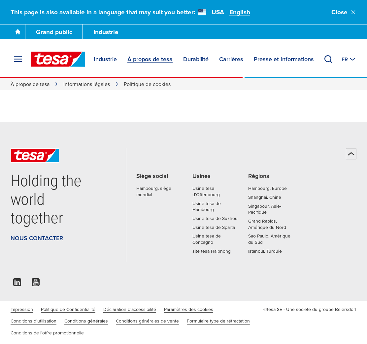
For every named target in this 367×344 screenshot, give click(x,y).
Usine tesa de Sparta (213, 227)
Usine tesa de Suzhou (215, 218)
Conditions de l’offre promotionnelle (47, 332)
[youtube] (35, 284)
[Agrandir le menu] (18, 59)
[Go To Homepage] (18, 31)
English (239, 12)
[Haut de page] (351, 153)
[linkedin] (17, 284)
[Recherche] (328, 59)
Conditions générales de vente (147, 320)
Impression (22, 309)
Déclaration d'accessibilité (129, 309)
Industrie (105, 31)
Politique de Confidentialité (68, 309)
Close (343, 12)
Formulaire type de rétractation (218, 320)
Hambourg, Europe (267, 188)
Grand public (54, 31)
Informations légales (86, 84)
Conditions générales (86, 320)
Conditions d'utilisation (33, 320)
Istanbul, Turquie (265, 251)
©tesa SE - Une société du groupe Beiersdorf (309, 309)
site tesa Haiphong (211, 251)
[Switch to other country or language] (349, 59)
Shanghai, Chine (264, 197)
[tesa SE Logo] (58, 59)
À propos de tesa (30, 84)
